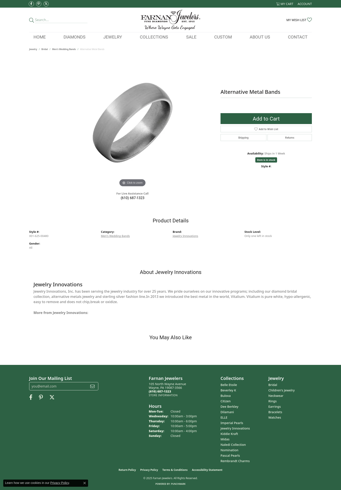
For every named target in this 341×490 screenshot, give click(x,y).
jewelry (33, 49)
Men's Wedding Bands (64, 49)
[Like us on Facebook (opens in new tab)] (31, 4)
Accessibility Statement (207, 470)
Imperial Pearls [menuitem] (232, 423)
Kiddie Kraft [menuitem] (229, 434)
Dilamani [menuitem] (227, 412)
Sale (191, 37)
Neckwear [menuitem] (275, 396)
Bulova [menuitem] (226, 396)
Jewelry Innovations (185, 236)
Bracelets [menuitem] (275, 412)
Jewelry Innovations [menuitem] (235, 428)
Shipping (243, 137)
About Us (260, 37)
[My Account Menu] (305, 4)
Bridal (45, 49)
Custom (223, 37)
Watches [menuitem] (274, 417)
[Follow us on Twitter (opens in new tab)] (46, 4)
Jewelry (112, 37)
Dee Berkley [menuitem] (229, 406)
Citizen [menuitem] (226, 401)
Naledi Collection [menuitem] (233, 445)
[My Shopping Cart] (284, 4)
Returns (289, 137)
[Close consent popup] (84, 483)
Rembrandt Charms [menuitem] (235, 461)
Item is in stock (266, 159)
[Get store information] (163, 395)
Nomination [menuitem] (229, 450)
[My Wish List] (299, 20)
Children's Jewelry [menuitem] (281, 390)
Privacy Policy (149, 470)
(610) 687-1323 (132, 197)
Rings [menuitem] (272, 401)
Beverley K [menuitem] (228, 390)
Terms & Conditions (175, 470)
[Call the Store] (160, 391)
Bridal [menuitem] (272, 385)
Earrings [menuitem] (274, 406)
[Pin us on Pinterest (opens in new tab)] (38, 4)
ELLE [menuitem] (224, 417)
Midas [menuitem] (225, 439)
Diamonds (74, 37)
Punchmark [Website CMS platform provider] (178, 483)
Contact (298, 37)
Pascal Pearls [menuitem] (230, 455)
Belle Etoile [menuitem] (229, 385)
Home (39, 37)
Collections (154, 37)
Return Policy (127, 470)
